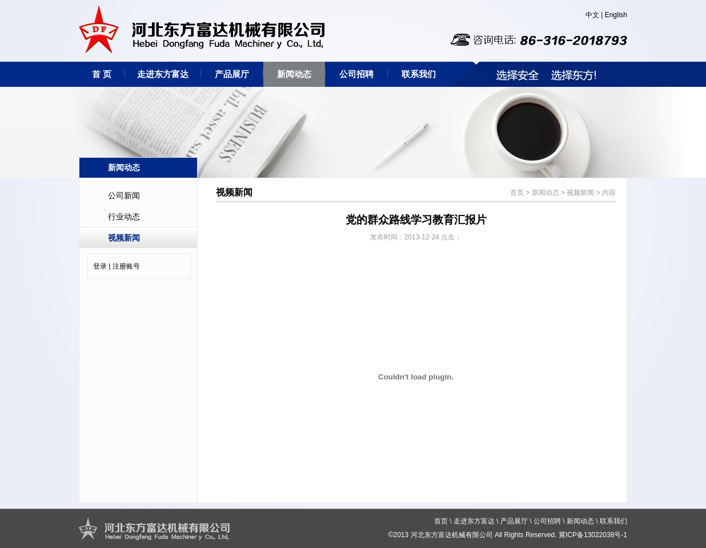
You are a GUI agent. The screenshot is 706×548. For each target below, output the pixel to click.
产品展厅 (232, 74)
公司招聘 (356, 74)
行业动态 (124, 216)
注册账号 (126, 266)
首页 (517, 193)
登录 (100, 266)
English (616, 15)
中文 (592, 15)
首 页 (101, 74)
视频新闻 (124, 237)
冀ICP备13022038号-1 (593, 535)
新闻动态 (294, 74)
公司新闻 (124, 195)
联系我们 (419, 74)
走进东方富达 (162, 74)
